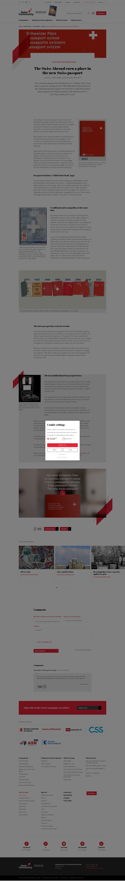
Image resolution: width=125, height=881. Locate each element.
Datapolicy (64, 457)
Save (70, 450)
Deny (54, 450)
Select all (62, 445)
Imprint (59, 457)
